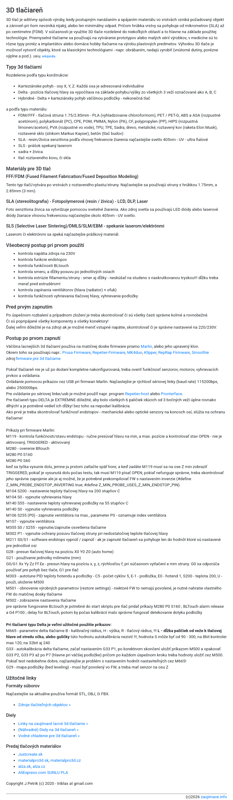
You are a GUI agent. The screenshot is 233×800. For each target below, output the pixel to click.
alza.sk (24, 766)
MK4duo (134, 352)
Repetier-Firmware (109, 352)
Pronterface (171, 393)
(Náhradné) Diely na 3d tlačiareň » (48, 729)
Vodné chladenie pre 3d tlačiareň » (49, 735)
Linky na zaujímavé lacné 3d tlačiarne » (53, 723)
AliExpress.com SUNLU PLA (43, 772)
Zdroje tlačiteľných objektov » (44, 705)
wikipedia (49, 56)
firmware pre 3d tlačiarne (38, 358)
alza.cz (38, 766)
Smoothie (200, 352)
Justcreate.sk (30, 754)
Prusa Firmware (76, 352)
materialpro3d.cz (65, 760)
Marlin (146, 346)
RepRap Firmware (174, 352)
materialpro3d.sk (33, 760)
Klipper (150, 352)
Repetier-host (137, 393)
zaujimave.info (214, 797)
